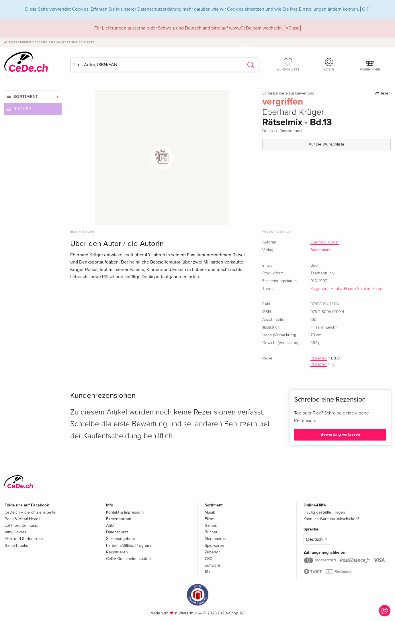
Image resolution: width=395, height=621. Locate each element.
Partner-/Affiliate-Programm (129, 545)
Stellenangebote (120, 538)
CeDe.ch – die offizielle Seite (30, 512)
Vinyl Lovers (15, 532)
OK (365, 9)
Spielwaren (214, 545)
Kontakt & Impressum (125, 512)
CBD (209, 558)
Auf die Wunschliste (326, 144)
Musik (210, 512)
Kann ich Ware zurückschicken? (331, 518)
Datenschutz (117, 532)
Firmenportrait (118, 518)
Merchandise (216, 538)
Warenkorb (370, 64)
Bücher (22, 109)
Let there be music (21, 525)
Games (211, 525)
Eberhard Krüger (324, 242)
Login (329, 64)
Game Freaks (16, 545)
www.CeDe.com (245, 28)
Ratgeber (318, 289)
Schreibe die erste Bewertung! (288, 93)
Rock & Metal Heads (22, 518)
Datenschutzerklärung (159, 9)
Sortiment (25, 96)
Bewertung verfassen (340, 434)
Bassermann (321, 250)
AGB (110, 525)
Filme (209, 518)
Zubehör (212, 552)
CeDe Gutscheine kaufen (128, 558)
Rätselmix (318, 358)
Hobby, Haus (342, 289)
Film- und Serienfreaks (24, 538)
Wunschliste (288, 64)
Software (212, 565)
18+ (207, 571)
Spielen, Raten (369, 289)
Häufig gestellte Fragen (324, 512)
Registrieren (117, 552)
